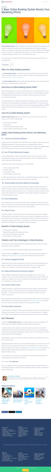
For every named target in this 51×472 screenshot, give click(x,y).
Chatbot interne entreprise (9, 433)
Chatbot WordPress (23, 431)
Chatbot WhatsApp (39, 428)
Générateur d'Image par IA (9, 431)
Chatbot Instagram (39, 429)
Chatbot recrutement (7, 436)
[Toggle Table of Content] (10, 65)
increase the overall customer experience (12, 77)
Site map (4, 452)
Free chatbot (37, 459)
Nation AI (20, 436)
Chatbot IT (37, 431)
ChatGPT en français (7, 430)
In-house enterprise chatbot (9, 458)
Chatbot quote (6, 457)
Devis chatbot (5, 432)
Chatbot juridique (6, 434)
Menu (46, 2)
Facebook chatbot (35, 300)
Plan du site (5, 427)
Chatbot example (38, 458)
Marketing (4, 7)
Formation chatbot (23, 430)
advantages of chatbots (16, 255)
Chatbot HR (37, 456)
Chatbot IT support (39, 457)
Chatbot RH (37, 430)
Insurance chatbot (22, 459)
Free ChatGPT (6, 455)
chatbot (5, 250)
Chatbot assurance (23, 434)
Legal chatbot (5, 459)
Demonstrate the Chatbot (33, 348)
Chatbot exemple (38, 433)
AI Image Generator (7, 456)
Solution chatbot (38, 435)
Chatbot (20, 427)
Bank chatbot (21, 458)
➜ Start (25, 470)
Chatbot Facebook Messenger (23, 428)
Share (5, 412)
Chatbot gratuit (38, 434)
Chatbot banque (22, 433)
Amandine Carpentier (14, 376)
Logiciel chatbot (22, 435)
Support (4, 428)
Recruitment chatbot (7, 461)
